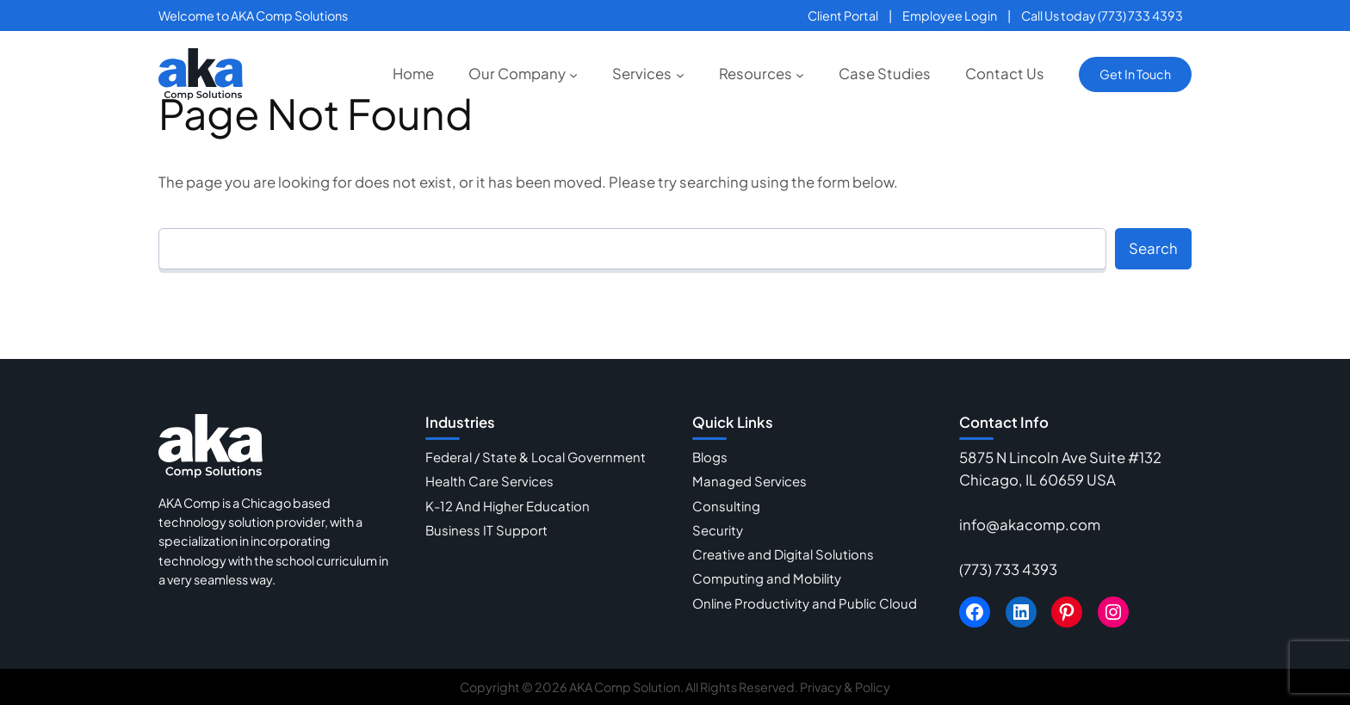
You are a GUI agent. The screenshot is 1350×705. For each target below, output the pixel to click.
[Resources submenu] (800, 74)
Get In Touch (1135, 74)
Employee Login (949, 15)
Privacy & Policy (845, 687)
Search (1153, 248)
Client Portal (843, 15)
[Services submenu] (680, 74)
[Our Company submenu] (573, 74)
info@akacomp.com (1029, 525)
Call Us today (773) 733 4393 (1102, 15)
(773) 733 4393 (1008, 569)
